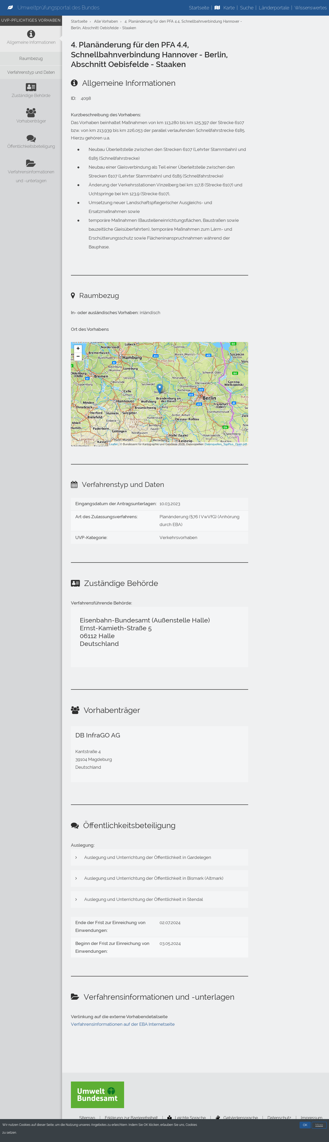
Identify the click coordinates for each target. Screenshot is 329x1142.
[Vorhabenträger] (31, 117)
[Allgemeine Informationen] (31, 38)
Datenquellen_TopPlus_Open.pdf (226, 444)
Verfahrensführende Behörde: (101, 603)
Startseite (199, 7)
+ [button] (78, 349)
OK (305, 1126)
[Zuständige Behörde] (31, 92)
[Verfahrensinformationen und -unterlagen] (31, 172)
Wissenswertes (311, 7)
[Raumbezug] (31, 58)
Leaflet (113, 444)
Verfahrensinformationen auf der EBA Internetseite (123, 1024)
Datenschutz (279, 1117)
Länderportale (274, 7)
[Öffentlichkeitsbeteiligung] (31, 143)
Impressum (311, 1117)
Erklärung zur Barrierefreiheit (131, 1117)
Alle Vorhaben (106, 21)
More (319, 1126)
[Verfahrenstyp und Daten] (31, 72)
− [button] (78, 357)
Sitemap (87, 1117)
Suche (246, 7)
